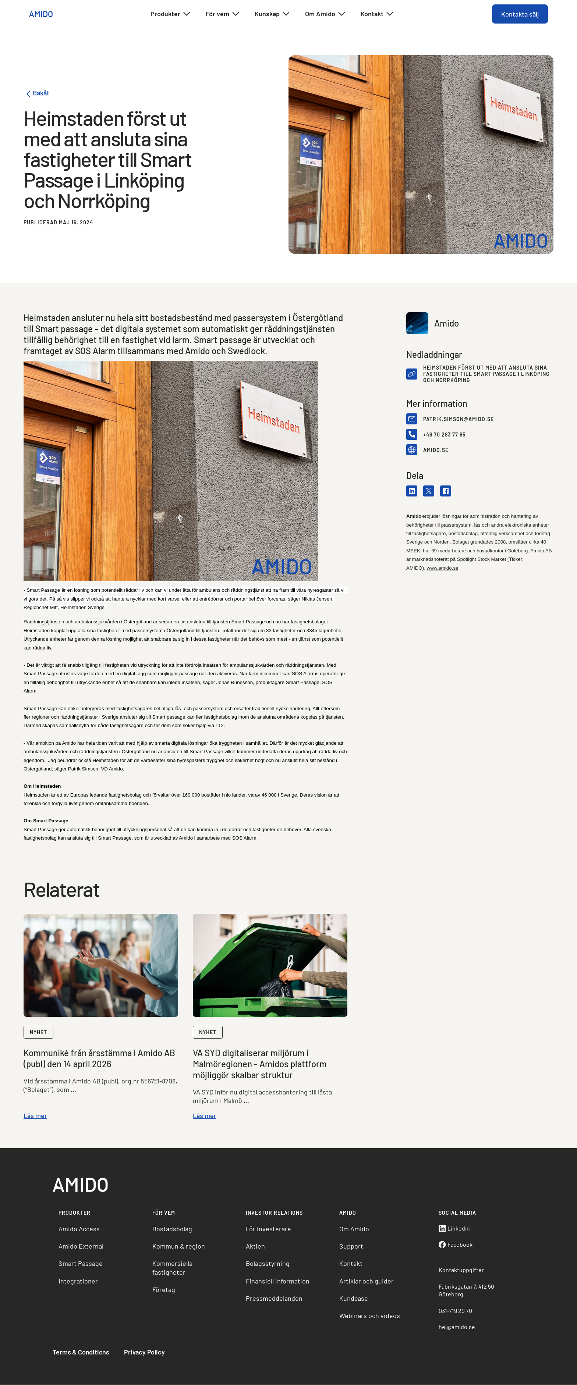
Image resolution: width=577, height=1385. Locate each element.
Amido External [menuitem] (81, 1246)
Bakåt (36, 94)
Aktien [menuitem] (255, 1246)
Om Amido (325, 14)
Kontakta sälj (519, 14)
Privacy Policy (144, 1352)
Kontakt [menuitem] (350, 1264)
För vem (223, 14)
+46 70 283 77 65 (444, 434)
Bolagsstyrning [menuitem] (268, 1264)
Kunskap (272, 14)
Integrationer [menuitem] (78, 1281)
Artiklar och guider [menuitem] (366, 1281)
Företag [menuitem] (163, 1290)
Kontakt (377, 14)
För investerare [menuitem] (268, 1229)
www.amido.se (443, 568)
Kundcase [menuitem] (353, 1299)
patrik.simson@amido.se (458, 419)
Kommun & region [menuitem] (178, 1246)
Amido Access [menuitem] (79, 1229)
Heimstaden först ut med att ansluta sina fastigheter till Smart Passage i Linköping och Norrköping (486, 374)
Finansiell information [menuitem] (277, 1281)
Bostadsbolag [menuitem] (172, 1229)
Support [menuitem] (351, 1246)
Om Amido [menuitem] (354, 1229)
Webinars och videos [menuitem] (369, 1316)
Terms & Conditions (81, 1352)
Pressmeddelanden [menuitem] (274, 1299)
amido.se (436, 450)
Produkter (171, 14)
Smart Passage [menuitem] (81, 1264)
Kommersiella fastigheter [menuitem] (172, 1268)
